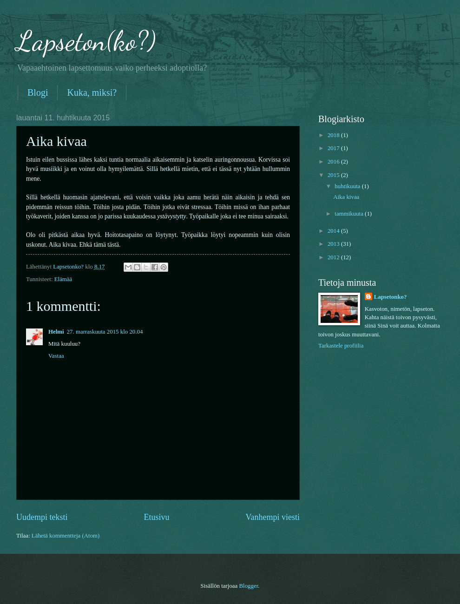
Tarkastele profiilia (340, 345)
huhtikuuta (348, 186)
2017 (334, 148)
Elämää (63, 279)
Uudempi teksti (42, 517)
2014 (334, 231)
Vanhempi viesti (272, 517)
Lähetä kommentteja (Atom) (66, 535)
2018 (334, 135)
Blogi (37, 92)
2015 (334, 175)
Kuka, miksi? (92, 92)
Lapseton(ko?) (86, 41)
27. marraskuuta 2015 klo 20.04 (105, 331)
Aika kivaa (346, 197)
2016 (334, 161)
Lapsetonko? (390, 297)
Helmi (56, 331)
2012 (334, 257)
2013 (334, 244)
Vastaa (56, 356)
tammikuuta (350, 213)
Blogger (248, 586)
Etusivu (156, 517)
